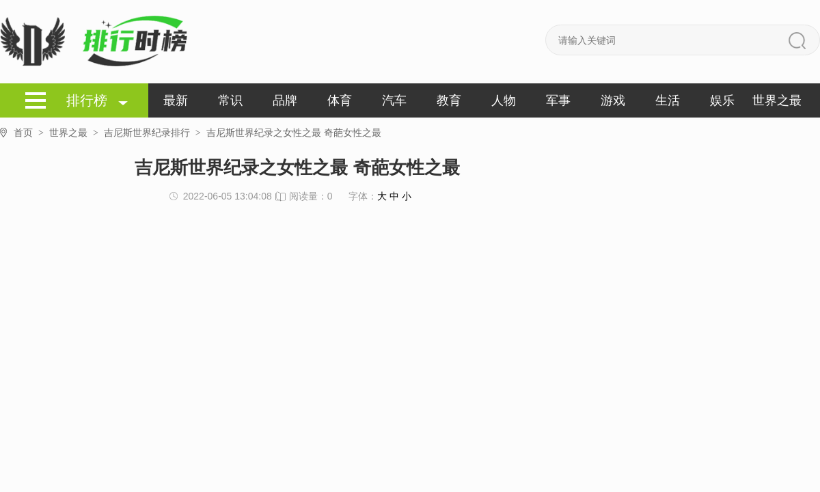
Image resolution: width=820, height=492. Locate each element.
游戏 (613, 100)
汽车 (394, 100)
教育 (449, 100)
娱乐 (722, 100)
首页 (31, 133)
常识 (230, 100)
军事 (558, 100)
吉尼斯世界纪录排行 (155, 132)
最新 (175, 100)
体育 (339, 100)
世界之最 (777, 100)
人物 (503, 100)
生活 (667, 100)
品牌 (285, 100)
